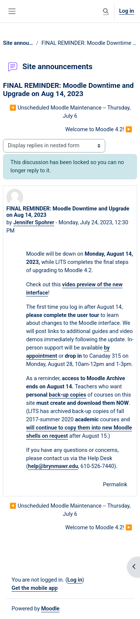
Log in (126, 10)
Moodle (50, 608)
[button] (106, 11)
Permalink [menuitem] (115, 484)
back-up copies (67, 394)
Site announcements (18, 43)
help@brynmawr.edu (53, 466)
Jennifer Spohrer (34, 222)
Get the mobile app (34, 588)
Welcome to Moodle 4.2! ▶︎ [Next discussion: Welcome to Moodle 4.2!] (98, 129)
